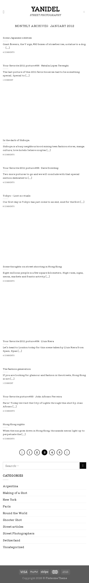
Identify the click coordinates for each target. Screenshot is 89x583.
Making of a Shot (15, 493)
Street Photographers (18, 533)
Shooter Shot (12, 520)
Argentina (10, 486)
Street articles (13, 526)
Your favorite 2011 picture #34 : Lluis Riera (28, 341)
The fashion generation (17, 369)
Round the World (15, 513)
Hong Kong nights (14, 424)
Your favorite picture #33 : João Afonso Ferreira (32, 396)
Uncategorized (13, 547)
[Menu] (5, 12)
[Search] (85, 12)
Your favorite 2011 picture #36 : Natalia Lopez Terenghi (36, 65)
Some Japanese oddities (17, 37)
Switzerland (11, 540)
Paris (7, 506)
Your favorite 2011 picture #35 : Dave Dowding (30, 168)
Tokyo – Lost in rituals (16, 195)
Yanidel (45, 9)
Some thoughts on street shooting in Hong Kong (32, 266)
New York (9, 499)
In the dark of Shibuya (16, 140)
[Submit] (83, 465)
